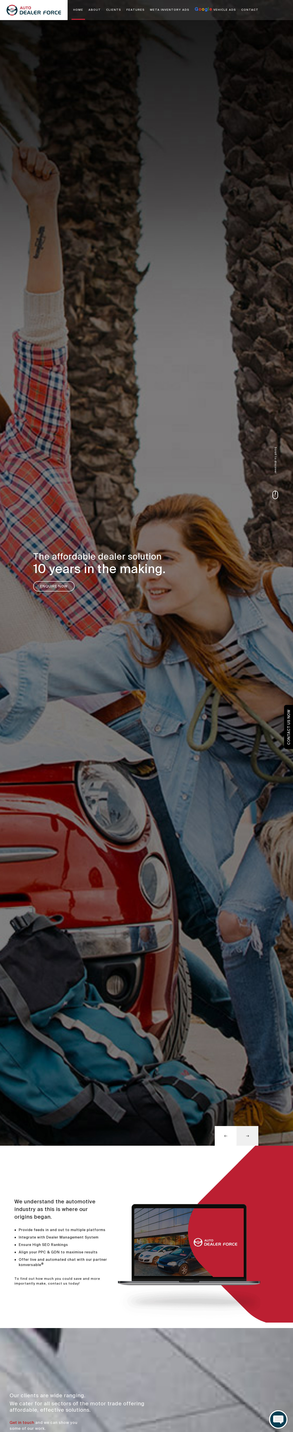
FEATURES (135, 10)
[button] (226, 1136)
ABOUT (95, 10)
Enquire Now (54, 586)
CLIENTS (113, 10)
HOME (78, 10)
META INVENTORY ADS (169, 10)
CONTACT (250, 10)
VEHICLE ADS (215, 9)
